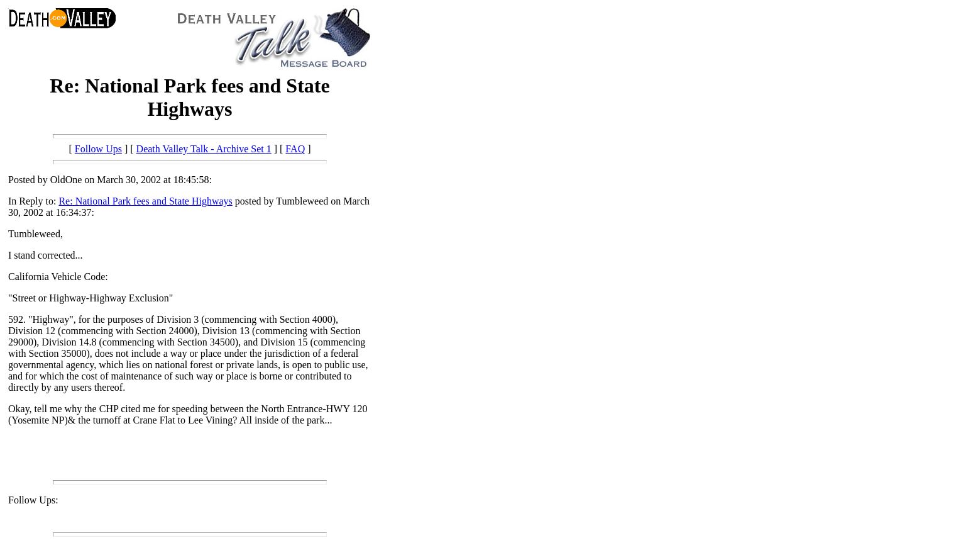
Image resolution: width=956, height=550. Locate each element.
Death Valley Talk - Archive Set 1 (204, 148)
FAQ (295, 148)
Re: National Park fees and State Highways (145, 201)
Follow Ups (98, 148)
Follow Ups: (33, 500)
